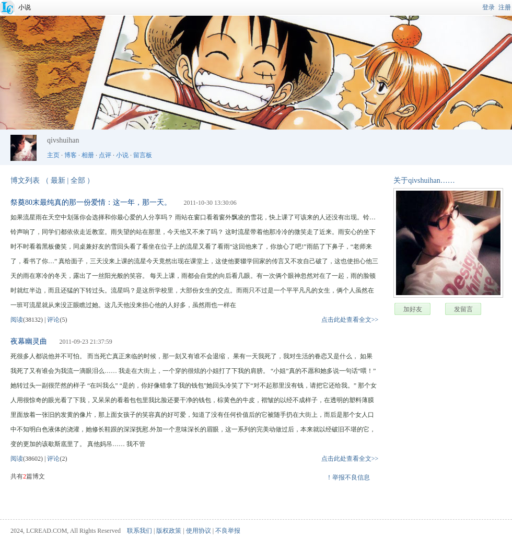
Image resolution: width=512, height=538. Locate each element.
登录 (488, 7)
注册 (504, 7)
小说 (24, 7)
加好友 (412, 309)
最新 (58, 180)
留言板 (142, 155)
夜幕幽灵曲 (28, 341)
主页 (53, 155)
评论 (53, 319)
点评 (105, 155)
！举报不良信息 (348, 477)
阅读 (16, 319)
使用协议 (198, 530)
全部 (78, 180)
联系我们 (139, 530)
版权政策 (168, 530)
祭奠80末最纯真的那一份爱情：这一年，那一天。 (90, 202)
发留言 (463, 309)
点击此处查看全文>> (350, 319)
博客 (70, 155)
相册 (88, 155)
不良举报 (227, 530)
